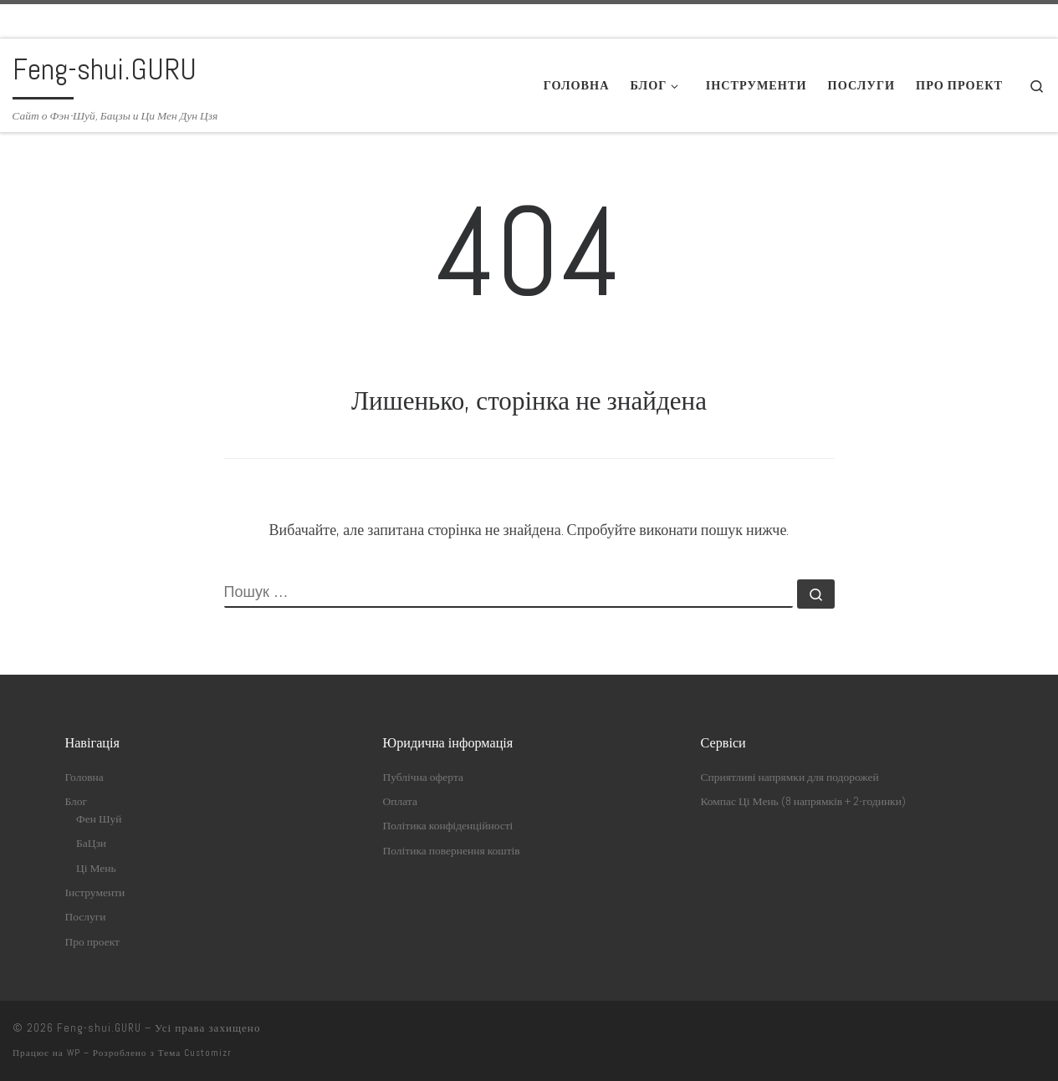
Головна (84, 777)
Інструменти (95, 892)
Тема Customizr (195, 1052)
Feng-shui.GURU (99, 1028)
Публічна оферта (423, 777)
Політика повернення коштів (451, 851)
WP (73, 1052)
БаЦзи (91, 843)
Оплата (400, 801)
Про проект (92, 942)
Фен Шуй (98, 819)
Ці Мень (96, 868)
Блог (76, 801)
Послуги (85, 917)
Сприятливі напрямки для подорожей (790, 777)
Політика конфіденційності (448, 825)
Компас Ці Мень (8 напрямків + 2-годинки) (803, 801)
